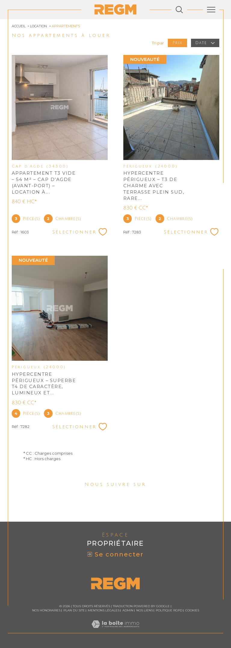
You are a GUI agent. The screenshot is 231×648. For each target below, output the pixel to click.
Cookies (192, 610)
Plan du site (74, 610)
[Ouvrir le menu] (211, 9)
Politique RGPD (169, 610)
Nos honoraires (46, 610)
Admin (127, 610)
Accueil (19, 26)
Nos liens (144, 610)
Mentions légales (103, 610)
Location (38, 26)
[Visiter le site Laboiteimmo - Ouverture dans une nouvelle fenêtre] (115, 630)
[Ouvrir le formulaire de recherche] (179, 10)
